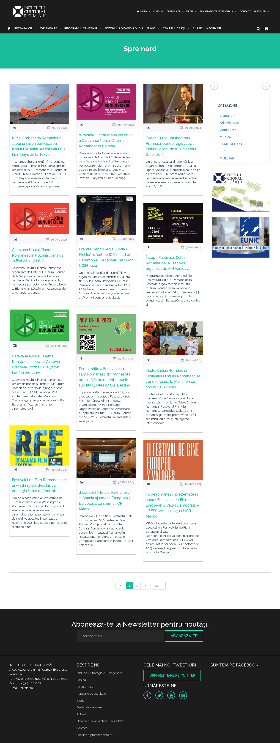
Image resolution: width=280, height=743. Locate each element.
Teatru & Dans (231, 144)
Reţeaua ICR (23, 28)
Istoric (81, 700)
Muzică (225, 137)
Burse (197, 28)
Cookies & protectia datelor (95, 735)
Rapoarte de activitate (91, 693)
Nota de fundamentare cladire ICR (100, 721)
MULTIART (228, 158)
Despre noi (173, 11)
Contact (245, 11)
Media (189, 11)
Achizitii (82, 714)
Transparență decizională (216, 11)
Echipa (81, 680)
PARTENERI (260, 11)
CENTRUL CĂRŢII (174, 28)
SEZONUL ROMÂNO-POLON (123, 28)
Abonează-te (184, 636)
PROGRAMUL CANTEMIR (80, 28)
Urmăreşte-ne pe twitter (172, 675)
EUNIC (151, 28)
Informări (213, 28)
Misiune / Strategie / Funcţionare (99, 673)
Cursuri (158, 11)
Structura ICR (86, 686)
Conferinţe (228, 130)
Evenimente (48, 28)
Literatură (228, 116)
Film (223, 151)
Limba (141, 11)
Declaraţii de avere (89, 707)
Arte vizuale (229, 123)
